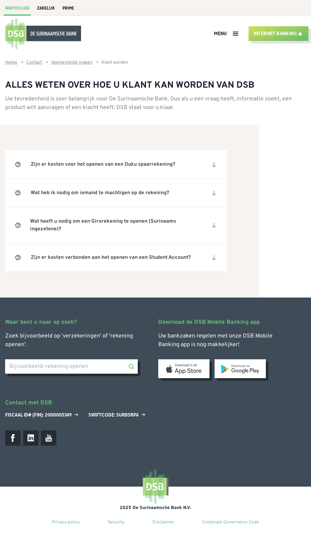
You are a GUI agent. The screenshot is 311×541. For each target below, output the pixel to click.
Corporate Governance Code (230, 522)
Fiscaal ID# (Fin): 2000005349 (41, 415)
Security (116, 522)
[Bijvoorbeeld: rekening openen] (71, 366)
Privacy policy (66, 522)
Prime (68, 8)
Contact (34, 62)
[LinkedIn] (30, 438)
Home (11, 62)
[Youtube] (48, 438)
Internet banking (278, 33)
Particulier (17, 8)
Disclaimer (163, 522)
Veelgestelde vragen (72, 62)
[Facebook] (12, 438)
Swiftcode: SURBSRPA (116, 415)
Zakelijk (46, 8)
